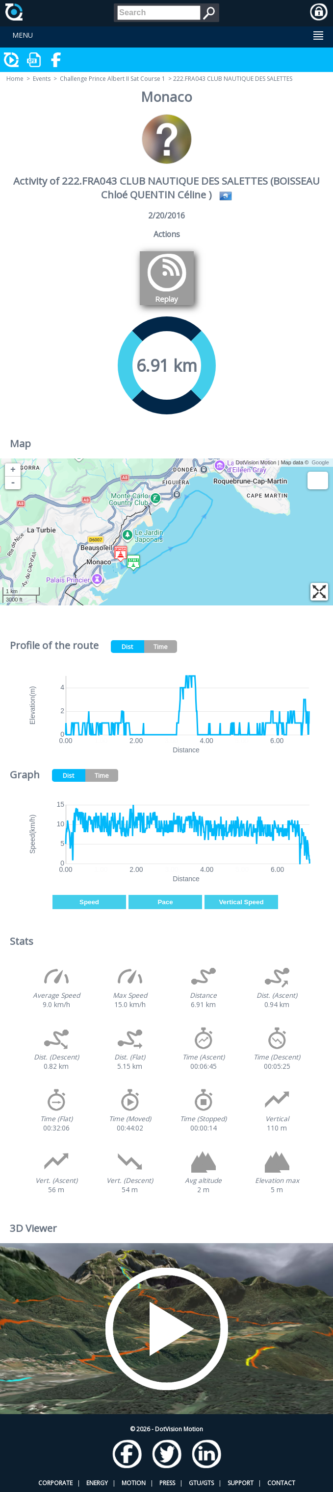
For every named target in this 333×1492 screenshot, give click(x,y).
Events (42, 78)
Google (320, 462)
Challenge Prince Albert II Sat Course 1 (112, 78)
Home (15, 78)
